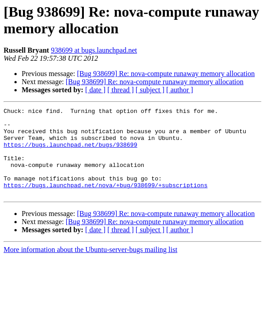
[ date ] (95, 90)
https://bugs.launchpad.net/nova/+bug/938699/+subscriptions (105, 201)
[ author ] (179, 90)
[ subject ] (150, 90)
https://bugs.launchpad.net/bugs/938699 (70, 152)
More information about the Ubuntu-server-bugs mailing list (90, 267)
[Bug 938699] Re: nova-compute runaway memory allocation (166, 73)
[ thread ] (120, 90)
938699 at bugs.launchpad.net (94, 50)
